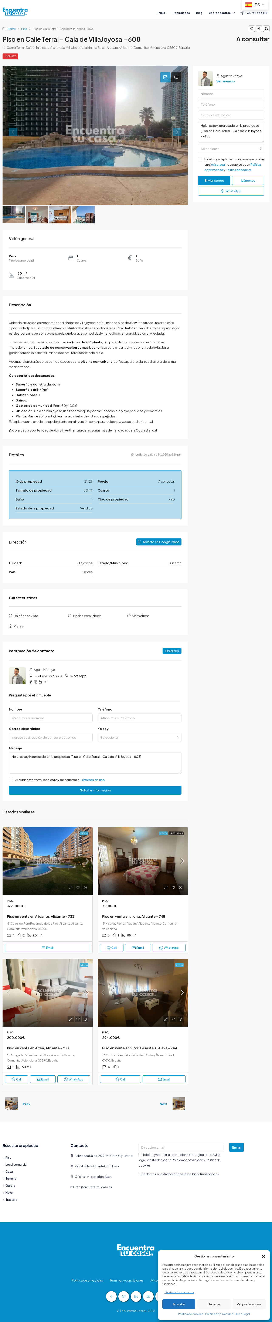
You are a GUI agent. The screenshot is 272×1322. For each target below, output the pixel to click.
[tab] (165, 77)
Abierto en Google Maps (159, 542)
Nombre (15, 709)
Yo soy (103, 728)
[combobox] (139, 737)
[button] (263, 1256)
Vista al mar (140, 616)
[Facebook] (111, 1296)
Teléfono (105, 709)
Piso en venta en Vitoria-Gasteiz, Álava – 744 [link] (139, 1048)
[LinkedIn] (136, 1296)
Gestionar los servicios (179, 1292)
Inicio (161, 12)
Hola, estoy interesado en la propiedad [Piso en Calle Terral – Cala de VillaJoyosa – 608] (95, 763)
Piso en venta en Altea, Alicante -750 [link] (38, 1048)
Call (112, 947)
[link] (48, 861)
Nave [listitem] (8, 1192)
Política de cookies (190, 1314)
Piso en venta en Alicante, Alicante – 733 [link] (40, 916)
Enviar (236, 1147)
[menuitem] (253, 13)
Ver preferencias (249, 1304)
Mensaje (15, 748)
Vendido (10, 56)
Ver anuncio (172, 650)
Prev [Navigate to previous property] (26, 1104)
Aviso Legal (242, 1314)
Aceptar (179, 1304)
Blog (199, 12)
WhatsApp (78, 676)
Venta (84, 833)
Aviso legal (218, 164)
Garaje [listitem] (9, 1185)
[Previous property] (11, 1103)
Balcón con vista (26, 616)
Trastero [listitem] (10, 1199)
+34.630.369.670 (48, 676)
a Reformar (176, 833)
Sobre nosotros (220, 12)
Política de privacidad (219, 1314)
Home (11, 28)
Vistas (18, 626)
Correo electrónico (24, 728)
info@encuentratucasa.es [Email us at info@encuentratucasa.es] (93, 1187)
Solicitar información (95, 790)
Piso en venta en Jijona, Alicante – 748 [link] (133, 916)
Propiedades (180, 12)
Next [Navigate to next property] (163, 1104)
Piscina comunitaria (87, 616)
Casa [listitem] (8, 1171)
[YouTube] (148, 1296)
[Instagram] (123, 1296)
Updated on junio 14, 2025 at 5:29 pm (156, 454)
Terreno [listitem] (9, 1178)
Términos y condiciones (126, 1280)
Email (48, 947)
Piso (24, 28)
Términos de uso (92, 780)
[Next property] (179, 1103)
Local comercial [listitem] (15, 1164)
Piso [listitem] (7, 1157)
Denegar (213, 1304)
